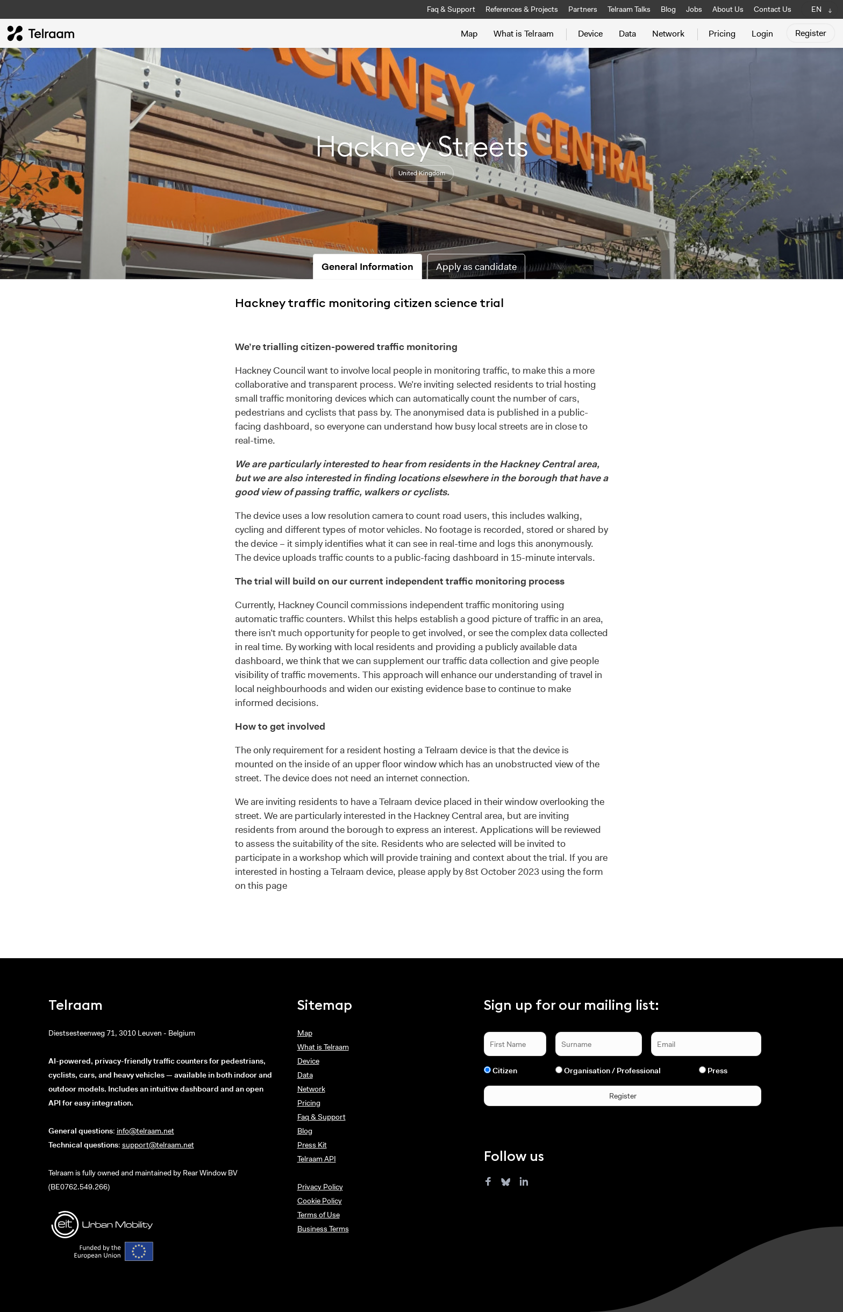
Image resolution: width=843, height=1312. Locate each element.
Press (717, 1070)
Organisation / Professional (612, 1070)
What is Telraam (524, 33)
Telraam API (316, 1159)
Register (810, 33)
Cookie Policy (319, 1201)
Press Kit (312, 1145)
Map (469, 33)
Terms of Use (318, 1215)
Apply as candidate (476, 266)
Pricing (722, 33)
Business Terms (323, 1228)
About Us (728, 9)
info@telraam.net (145, 1131)
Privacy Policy (320, 1187)
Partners (582, 9)
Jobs (694, 9)
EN (816, 9)
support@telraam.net (158, 1145)
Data (627, 33)
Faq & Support (451, 9)
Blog (668, 9)
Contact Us (772, 9)
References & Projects (521, 9)
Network (668, 33)
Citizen (504, 1070)
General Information (367, 266)
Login (762, 33)
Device (590, 33)
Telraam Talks (629, 9)
